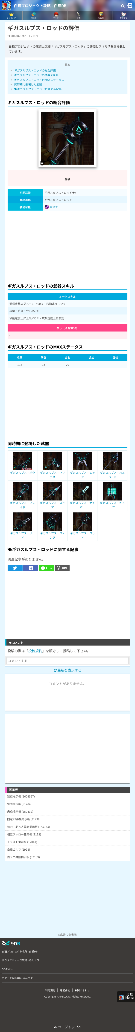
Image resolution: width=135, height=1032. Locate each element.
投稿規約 (35, 650)
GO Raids (7, 969)
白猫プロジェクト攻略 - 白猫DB (40, 5)
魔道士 (51, 207)
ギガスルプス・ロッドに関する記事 (38, 89)
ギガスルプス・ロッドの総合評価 (35, 70)
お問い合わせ (82, 990)
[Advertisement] (67, 245)
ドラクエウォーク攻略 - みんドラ (20, 960)
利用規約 (50, 990)
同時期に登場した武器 (28, 84)
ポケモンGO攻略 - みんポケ (17, 978)
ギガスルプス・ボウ (22, 473)
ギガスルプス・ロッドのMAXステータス (39, 80)
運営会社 (65, 990)
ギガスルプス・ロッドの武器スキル (36, 75)
